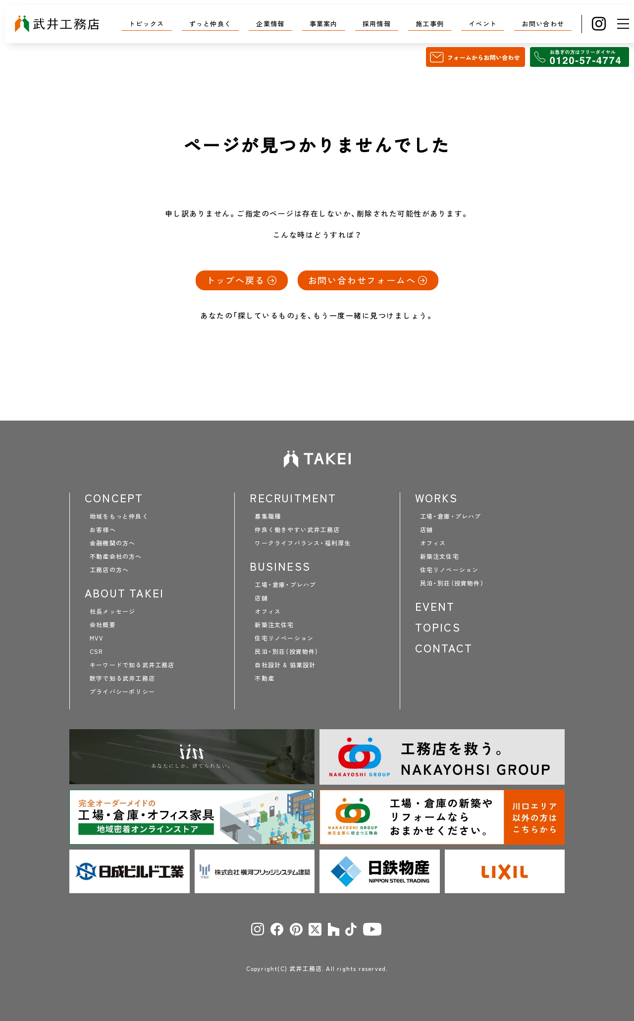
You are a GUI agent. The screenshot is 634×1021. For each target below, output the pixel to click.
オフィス (268, 611)
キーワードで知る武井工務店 (132, 664)
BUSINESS (280, 566)
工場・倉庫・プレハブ (285, 584)
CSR (96, 651)
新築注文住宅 (274, 624)
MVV (97, 638)
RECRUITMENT (293, 497)
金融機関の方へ (112, 542)
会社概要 (103, 624)
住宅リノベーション (284, 638)
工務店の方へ (109, 569)
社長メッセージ (112, 611)
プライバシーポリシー (122, 691)
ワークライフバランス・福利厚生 (303, 542)
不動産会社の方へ (116, 556)
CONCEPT (114, 497)
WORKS (436, 497)
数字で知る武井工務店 (122, 678)
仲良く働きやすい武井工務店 (297, 529)
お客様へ (103, 529)
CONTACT (444, 648)
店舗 (261, 597)
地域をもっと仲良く (119, 516)
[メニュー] (623, 23)
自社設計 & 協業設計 (285, 664)
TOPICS (438, 627)
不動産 (264, 678)
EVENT (435, 606)
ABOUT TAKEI (124, 593)
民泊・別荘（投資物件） (286, 651)
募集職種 (268, 516)
